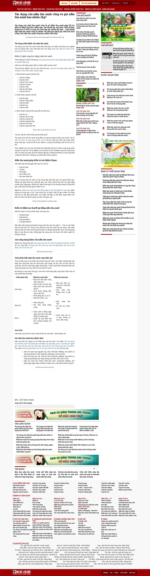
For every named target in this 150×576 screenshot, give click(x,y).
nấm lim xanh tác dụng (120, 552)
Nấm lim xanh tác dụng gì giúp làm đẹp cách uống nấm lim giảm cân (35, 440)
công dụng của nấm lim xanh (32, 550)
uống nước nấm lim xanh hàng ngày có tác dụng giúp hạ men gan (46, 190)
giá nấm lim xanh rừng (109, 545)
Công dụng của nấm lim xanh (88, 505)
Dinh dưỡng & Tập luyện (40, 525)
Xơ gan (15, 509)
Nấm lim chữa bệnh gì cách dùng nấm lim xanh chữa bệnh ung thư (34, 450)
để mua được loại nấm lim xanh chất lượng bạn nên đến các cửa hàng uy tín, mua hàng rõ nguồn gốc (45, 343)
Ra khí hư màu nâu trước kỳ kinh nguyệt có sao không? (123, 62)
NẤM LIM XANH (108, 9)
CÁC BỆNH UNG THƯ (22, 483)
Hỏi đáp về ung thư (19, 490)
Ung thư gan (82, 483)
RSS (111, 572)
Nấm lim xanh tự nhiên (127, 511)
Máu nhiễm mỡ (124, 505)
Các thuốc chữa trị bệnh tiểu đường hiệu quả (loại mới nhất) (87, 26)
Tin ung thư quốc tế (20, 523)
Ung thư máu (58, 485)
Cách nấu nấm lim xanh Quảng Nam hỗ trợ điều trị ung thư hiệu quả (119, 208)
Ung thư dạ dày (124, 487)
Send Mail (70, 22)
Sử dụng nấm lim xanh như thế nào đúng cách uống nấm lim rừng (118, 181)
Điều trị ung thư (18, 487)
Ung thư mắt (123, 485)
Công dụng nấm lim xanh (21, 513)
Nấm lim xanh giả (84, 527)
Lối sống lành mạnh (61, 525)
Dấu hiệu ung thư (19, 485)
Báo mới (74, 3)
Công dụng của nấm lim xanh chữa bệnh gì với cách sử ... (120, 96)
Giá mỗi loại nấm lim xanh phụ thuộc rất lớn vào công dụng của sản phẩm (46, 346)
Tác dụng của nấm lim (109, 511)
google (73, 22)
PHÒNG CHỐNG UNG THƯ (74, 9)
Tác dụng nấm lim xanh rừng (64, 513)
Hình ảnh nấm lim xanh (86, 532)
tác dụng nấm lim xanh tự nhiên (71, 557)
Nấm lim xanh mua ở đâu (108, 531)
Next (97, 471)
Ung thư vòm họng (38, 483)
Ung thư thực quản (39, 490)
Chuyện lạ (81, 525)
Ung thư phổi (82, 485)
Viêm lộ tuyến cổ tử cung (63, 502)
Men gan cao (17, 505)
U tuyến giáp (82, 508)
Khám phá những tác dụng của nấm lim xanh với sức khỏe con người (117, 224)
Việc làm (132, 572)
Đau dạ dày (36, 502)
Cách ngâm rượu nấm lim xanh (64, 534)
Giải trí (103, 527)
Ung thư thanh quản (85, 492)
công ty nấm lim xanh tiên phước (41, 552)
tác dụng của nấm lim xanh (78, 552)
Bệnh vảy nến (83, 502)
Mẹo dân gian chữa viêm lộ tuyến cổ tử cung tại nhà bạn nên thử (124, 55)
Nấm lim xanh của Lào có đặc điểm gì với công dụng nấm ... (118, 109)
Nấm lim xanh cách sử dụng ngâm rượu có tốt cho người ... (120, 122)
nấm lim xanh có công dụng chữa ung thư (30, 140)
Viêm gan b (17, 500)
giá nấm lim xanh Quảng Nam (33, 564)
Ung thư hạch (59, 492)
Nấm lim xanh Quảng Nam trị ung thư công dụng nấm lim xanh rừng (119, 186)
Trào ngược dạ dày (39, 507)
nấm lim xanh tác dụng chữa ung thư (35, 561)
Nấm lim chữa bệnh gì (109, 534)
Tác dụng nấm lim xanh (127, 513)
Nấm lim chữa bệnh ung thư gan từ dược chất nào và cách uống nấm (78, 436)
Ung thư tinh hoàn (38, 492)
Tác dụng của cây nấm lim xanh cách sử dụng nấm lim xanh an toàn (77, 450)
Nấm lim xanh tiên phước (63, 532)
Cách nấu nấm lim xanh (109, 515)
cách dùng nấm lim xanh (68, 559)
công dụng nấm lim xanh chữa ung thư (109, 559)
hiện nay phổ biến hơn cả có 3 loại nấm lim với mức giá (42, 348)
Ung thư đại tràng (84, 490)
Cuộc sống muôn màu (108, 523)
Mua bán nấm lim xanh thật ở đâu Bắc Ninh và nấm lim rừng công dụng (24, 474)
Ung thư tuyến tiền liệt (40, 487)
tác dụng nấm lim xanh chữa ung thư (75, 566)
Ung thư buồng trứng (61, 483)
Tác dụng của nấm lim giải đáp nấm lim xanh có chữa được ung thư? (34, 436)
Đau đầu (104, 505)
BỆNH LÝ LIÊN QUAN (93, 9)
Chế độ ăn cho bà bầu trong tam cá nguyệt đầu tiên (86, 72)
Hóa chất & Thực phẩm (62, 527)
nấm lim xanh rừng (34, 548)
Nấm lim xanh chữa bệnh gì (42, 527)
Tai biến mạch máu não (127, 502)
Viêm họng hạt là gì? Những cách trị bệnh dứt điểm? (86, 56)
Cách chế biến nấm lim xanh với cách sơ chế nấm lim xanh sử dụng (89, 474)
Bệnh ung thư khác (125, 490)
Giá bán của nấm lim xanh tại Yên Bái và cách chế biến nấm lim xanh (68, 474)
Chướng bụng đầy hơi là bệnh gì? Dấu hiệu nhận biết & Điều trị (87, 42)
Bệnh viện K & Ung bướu (21, 525)
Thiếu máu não (124, 500)
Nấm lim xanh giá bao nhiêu (64, 505)
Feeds (116, 572)
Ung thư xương (124, 483)
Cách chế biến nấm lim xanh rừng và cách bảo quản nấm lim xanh (46, 474)
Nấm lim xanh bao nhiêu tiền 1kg (42, 530)
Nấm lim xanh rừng (39, 509)
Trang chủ (14, 8)
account (133, 3)
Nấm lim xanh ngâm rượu (127, 515)
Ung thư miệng (106, 487)
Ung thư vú (58, 487)
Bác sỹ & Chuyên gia (20, 527)
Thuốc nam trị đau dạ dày (86, 67)
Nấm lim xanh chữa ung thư (42, 515)
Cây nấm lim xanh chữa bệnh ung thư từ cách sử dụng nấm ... (119, 103)
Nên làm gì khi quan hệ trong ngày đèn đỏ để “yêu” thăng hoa (87, 123)
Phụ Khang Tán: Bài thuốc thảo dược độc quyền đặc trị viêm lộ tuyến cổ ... (123, 67)
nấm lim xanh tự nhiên (107, 548)
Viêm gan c (17, 507)
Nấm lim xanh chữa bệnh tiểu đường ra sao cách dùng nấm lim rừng (76, 446)
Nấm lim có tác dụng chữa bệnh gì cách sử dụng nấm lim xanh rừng (76, 440)
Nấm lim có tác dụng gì (109, 513)
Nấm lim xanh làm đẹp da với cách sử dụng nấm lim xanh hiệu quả (67, 428)
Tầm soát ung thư (60, 521)
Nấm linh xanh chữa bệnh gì (42, 533)
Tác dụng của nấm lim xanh (42, 511)
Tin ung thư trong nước (21, 521)
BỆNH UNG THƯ (39, 9)
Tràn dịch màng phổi (61, 510)
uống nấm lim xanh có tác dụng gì (117, 557)
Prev (16, 471)
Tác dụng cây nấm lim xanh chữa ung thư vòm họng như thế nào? (24, 428)
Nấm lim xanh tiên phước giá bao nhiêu (42, 539)
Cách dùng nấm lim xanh (21, 511)
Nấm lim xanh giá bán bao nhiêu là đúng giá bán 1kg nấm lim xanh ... (118, 230)
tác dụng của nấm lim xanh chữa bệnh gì (112, 550)
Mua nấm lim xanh (125, 509)
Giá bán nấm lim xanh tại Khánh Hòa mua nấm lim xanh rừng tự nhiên (118, 176)
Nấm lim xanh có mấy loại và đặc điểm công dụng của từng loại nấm (117, 192)
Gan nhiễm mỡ (18, 502)
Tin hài (80, 523)
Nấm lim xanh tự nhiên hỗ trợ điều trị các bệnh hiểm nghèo (118, 219)
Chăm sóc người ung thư (41, 523)
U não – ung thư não (85, 487)
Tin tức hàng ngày (89, 3)
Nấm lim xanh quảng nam (63, 530)
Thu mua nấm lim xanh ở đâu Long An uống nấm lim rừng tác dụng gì (117, 203)
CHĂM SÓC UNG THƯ (54, 9)
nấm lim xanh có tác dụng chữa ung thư (112, 564)
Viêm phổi (57, 508)
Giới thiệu (105, 3)
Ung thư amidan (107, 490)
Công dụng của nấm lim (86, 534)
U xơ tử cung (58, 500)
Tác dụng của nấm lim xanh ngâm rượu (22, 531)
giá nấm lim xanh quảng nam (70, 550)
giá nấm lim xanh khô (32, 545)
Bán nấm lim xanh (107, 509)
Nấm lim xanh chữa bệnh (22, 515)
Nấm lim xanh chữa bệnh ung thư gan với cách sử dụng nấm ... (119, 84)
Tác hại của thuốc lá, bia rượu (64, 523)
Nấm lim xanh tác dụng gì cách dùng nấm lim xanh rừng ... (118, 128)
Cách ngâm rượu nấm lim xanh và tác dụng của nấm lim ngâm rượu (87, 79)
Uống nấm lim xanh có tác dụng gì (109, 537)
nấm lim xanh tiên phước (70, 548)
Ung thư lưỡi (58, 490)
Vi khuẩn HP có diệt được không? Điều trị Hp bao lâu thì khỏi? (87, 132)
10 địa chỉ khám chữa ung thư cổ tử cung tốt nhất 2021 (123, 49)
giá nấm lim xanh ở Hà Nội (34, 559)
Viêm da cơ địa (83, 500)
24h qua (64, 3)
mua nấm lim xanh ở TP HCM (112, 555)
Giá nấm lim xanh (107, 507)
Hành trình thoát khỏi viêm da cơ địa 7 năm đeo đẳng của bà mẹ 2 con (87, 49)
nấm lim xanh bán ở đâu (71, 545)
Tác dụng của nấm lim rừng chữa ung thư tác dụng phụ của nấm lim (44, 428)
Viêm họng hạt (106, 502)
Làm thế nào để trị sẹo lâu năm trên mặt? (86, 19)
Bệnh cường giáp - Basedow (87, 510)
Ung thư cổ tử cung (39, 485)
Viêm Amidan (106, 500)
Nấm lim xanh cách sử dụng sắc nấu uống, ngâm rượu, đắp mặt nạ (34, 446)
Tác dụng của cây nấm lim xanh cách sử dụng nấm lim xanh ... (119, 134)
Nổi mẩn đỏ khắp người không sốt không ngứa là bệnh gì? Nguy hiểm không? (87, 34)
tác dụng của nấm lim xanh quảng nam (34, 555)
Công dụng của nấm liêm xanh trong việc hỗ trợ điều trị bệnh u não (88, 428)
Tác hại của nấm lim (85, 530)
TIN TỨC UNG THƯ (24, 9)
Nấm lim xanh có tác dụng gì (42, 536)
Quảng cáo (115, 3)
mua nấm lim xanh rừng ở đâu (36, 557)
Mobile (105, 572)
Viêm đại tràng (37, 505)
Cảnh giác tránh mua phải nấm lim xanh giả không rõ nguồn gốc (118, 197)
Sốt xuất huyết (124, 507)
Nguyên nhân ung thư (20, 492)
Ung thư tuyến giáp (108, 483)
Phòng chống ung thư (85, 103)
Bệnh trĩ (35, 500)
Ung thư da (105, 492)
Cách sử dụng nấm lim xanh (42, 513)
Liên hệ (125, 3)
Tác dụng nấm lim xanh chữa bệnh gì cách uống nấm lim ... (120, 90)
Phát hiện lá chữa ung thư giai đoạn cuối (87, 107)
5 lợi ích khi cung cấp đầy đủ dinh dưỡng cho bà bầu (87, 114)
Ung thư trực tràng (107, 485)
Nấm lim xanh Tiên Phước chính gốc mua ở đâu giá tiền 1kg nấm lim (118, 213)
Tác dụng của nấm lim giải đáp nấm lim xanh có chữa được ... (118, 115)
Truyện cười (82, 521)
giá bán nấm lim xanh (72, 555)
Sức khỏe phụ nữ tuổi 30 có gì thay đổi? (87, 62)
